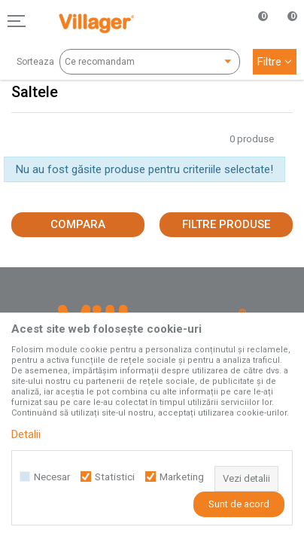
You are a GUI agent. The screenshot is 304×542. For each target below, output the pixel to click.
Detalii (26, 434)
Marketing (182, 477)
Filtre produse (226, 224)
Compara (77, 224)
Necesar (52, 477)
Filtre (274, 62)
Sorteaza (35, 61)
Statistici (115, 477)
